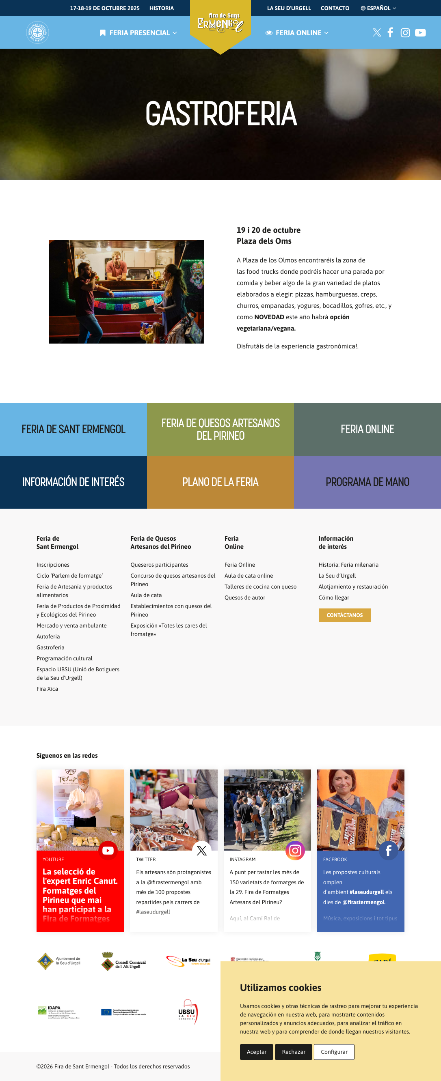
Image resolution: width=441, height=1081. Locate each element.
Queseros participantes (159, 564)
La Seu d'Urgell (289, 8)
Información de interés (73, 482)
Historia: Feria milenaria (349, 564)
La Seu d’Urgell (337, 575)
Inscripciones (53, 564)
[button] (345, 615)
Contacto (335, 8)
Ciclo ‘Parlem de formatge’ (70, 575)
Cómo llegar (334, 597)
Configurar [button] (334, 1052)
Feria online (296, 32)
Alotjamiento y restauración (353, 586)
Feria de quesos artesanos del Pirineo (220, 430)
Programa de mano (367, 482)
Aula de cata (146, 595)
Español (377, 8)
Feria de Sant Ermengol (73, 429)
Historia (161, 8)
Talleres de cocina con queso (260, 586)
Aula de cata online (249, 575)
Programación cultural (65, 658)
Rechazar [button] (293, 1052)
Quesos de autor (245, 597)
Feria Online (367, 429)
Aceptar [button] (256, 1052)
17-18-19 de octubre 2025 (105, 8)
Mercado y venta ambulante (72, 625)
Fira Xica (47, 689)
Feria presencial (137, 32)
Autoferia (48, 636)
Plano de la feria (220, 482)
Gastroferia (51, 647)
